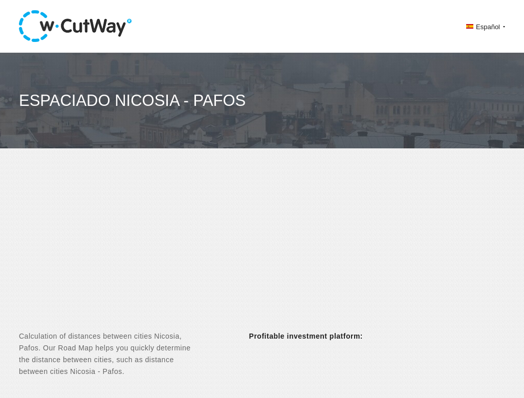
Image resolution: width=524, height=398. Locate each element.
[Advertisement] (262, 248)
